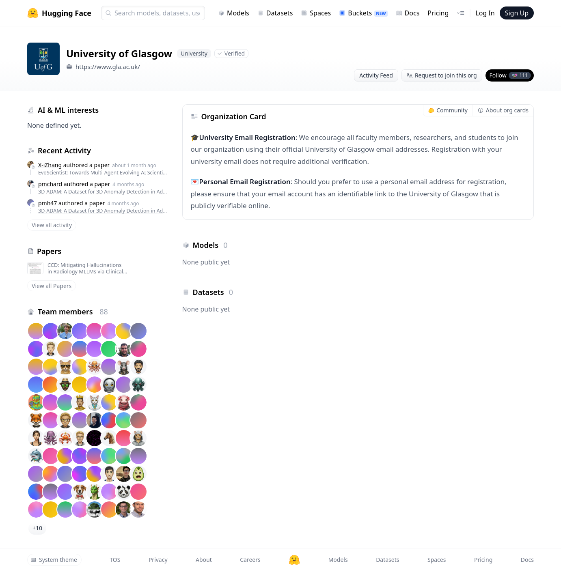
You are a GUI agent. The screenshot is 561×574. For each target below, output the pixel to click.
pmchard (50, 184)
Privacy (158, 559)
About (204, 559)
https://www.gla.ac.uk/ (108, 66)
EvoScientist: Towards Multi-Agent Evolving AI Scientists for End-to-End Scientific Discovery (102, 172)
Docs (408, 13)
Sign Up (517, 13)
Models (233, 13)
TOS (115, 559)
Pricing (438, 13)
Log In (484, 13)
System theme (54, 559)
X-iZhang (50, 165)
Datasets (275, 13)
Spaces (316, 13)
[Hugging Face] (294, 559)
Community (448, 110)
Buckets (363, 13)
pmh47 (47, 203)
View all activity (52, 225)
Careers (250, 559)
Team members (73, 311)
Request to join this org (442, 75)
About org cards (503, 110)
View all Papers (51, 286)
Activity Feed (376, 75)
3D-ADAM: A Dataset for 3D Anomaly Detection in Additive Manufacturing (102, 191)
